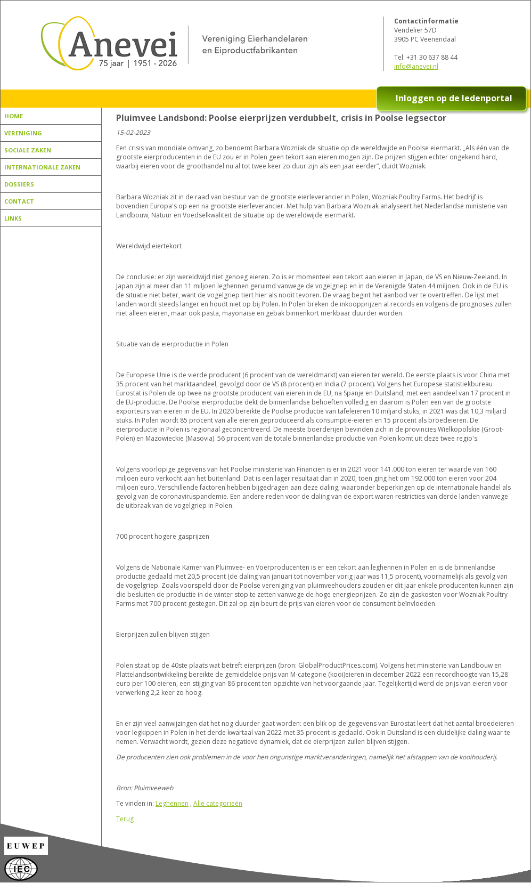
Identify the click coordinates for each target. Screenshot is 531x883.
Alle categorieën (217, 803)
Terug (125, 818)
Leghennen (172, 803)
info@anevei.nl (416, 66)
